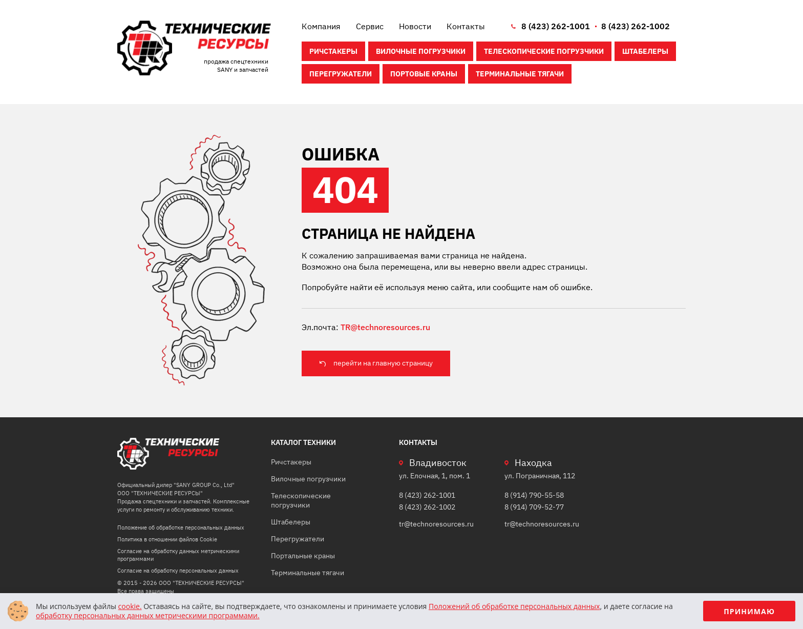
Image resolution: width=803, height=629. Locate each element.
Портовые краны (423, 73)
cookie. (130, 606)
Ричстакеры (333, 51)
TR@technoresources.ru (385, 327)
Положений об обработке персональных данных (514, 606)
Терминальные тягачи (520, 73)
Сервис (370, 26)
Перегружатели (340, 73)
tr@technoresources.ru (436, 524)
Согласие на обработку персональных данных (178, 570)
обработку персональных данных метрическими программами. (148, 615)
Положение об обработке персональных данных (180, 527)
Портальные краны (303, 555)
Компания (321, 26)
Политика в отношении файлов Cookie (167, 539)
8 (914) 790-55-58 (534, 495)
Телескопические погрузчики (544, 51)
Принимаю (749, 611)
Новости (415, 26)
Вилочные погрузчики (421, 51)
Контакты (466, 26)
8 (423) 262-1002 (635, 26)
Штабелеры (645, 51)
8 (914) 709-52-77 (534, 507)
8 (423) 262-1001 (555, 26)
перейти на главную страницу (383, 363)
